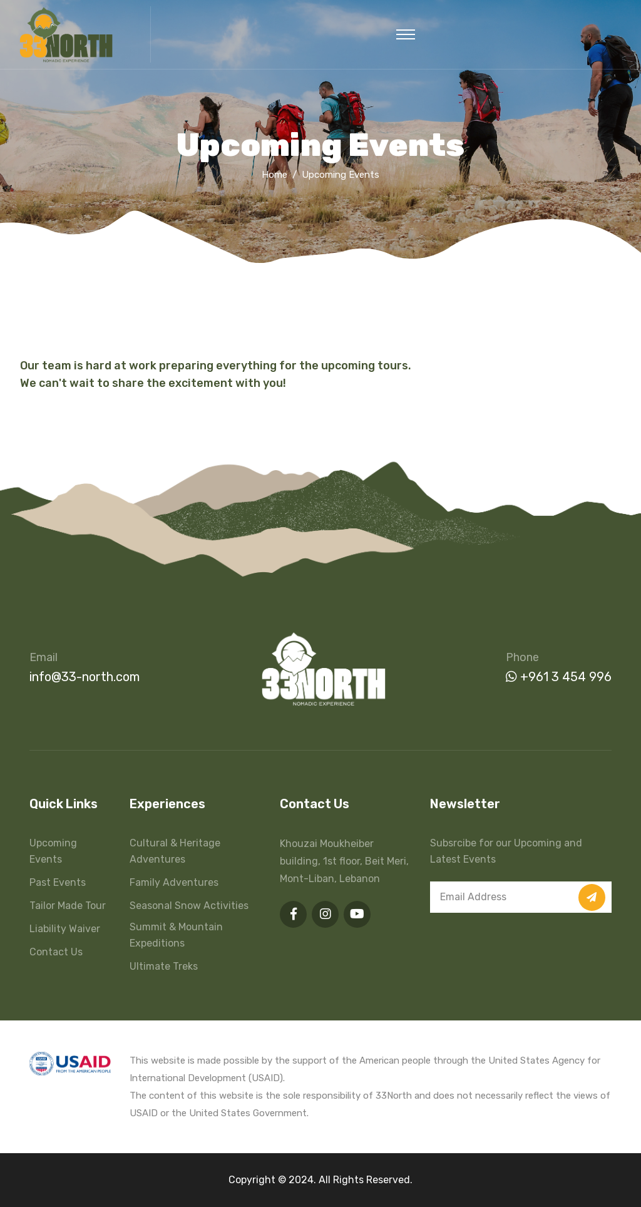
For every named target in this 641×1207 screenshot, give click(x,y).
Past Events (57, 882)
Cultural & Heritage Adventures (175, 851)
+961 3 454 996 (559, 676)
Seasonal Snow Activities (189, 906)
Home (274, 174)
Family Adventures (174, 882)
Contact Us (56, 952)
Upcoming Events (53, 851)
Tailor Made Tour (67, 906)
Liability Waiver (64, 929)
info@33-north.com (84, 676)
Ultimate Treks (164, 966)
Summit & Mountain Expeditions (176, 935)
